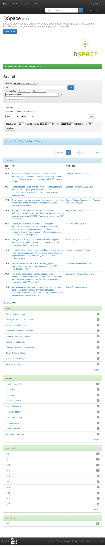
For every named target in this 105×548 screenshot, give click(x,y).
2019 (7, 476)
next (98, 152)
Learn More (10, 31)
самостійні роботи (13, 406)
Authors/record (80, 124)
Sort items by (33, 124)
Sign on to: (93, 10)
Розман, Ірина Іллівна (15, 314)
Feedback (99, 541)
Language (95, 3)
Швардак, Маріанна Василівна (79, 187)
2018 (7, 498)
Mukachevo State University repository (23, 66)
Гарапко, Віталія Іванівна (16, 325)
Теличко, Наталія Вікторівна (17, 336)
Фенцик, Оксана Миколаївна (78, 174)
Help (35, 3)
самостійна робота (13, 417)
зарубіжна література (14, 434)
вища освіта (10, 395)
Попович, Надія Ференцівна (78, 263)
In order (55, 124)
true (7, 524)
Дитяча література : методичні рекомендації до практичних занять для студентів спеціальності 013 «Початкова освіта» (34, 266)
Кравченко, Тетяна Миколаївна (19, 331)
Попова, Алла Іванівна (76, 224)
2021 (7, 459)
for (6, 87)
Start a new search (15, 99)
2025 (7, 454)
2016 (7, 487)
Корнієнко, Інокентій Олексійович (20, 347)
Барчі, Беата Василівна (76, 287)
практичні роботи (13, 401)
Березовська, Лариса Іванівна (79, 210)
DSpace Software (54, 541)
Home (14, 3)
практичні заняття (13, 384)
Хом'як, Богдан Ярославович (79, 200)
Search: (8, 83)
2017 (7, 504)
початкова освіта (12, 412)
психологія (10, 389)
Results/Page (11, 124)
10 (92, 152)
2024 (7, 482)
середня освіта (12, 423)
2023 (7, 493)
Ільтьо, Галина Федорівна (16, 359)
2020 (7, 465)
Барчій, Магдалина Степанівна (80, 274)
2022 (7, 471)
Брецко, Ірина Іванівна (15, 342)
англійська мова (12, 429)
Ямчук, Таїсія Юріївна (15, 353)
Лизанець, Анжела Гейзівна (78, 240)
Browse (25, 3)
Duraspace (88, 541)
